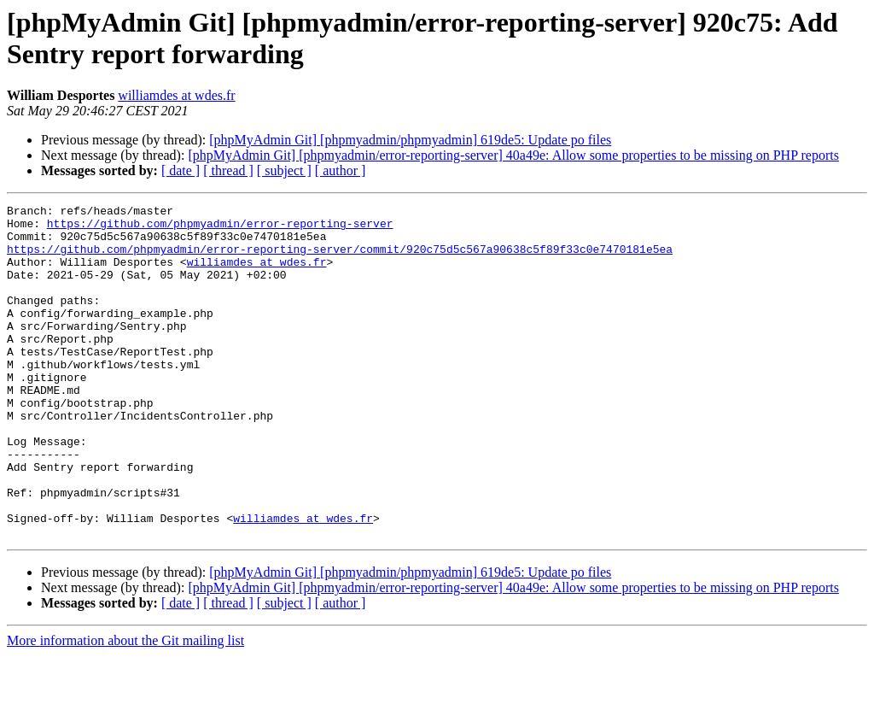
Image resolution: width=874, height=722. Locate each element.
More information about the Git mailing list (125, 707)
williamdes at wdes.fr (176, 95)
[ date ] (180, 170)
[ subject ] (284, 170)
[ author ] (340, 170)
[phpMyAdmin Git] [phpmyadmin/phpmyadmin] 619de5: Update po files (410, 139)
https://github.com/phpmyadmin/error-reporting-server (220, 228)
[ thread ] (228, 170)
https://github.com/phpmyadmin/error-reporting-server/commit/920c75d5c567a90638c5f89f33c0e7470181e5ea (340, 259)
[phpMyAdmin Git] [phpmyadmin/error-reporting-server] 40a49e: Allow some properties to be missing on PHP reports (513, 155)
